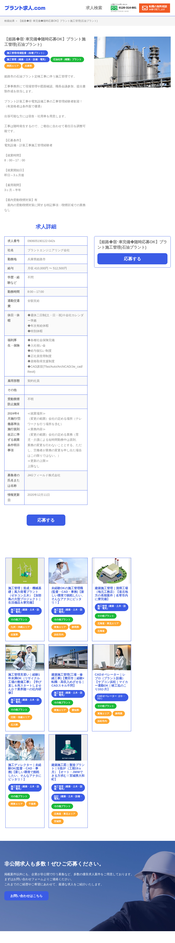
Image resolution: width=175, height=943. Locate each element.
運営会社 (157, 878)
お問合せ (142, 878)
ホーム (76, 878)
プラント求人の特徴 (120, 878)
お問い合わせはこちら (26, 809)
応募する (132, 258)
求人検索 (98, 8)
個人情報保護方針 (120, 882)
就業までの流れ (94, 878)
